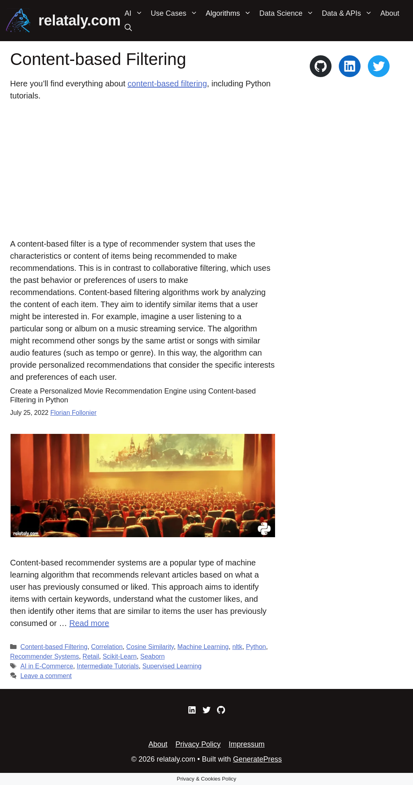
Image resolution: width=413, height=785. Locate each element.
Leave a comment (46, 675)
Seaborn (152, 656)
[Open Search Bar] (128, 28)
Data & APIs (349, 13)
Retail (91, 656)
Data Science (288, 13)
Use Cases (176, 13)
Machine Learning (203, 646)
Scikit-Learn (119, 656)
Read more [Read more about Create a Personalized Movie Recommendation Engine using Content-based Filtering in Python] (89, 623)
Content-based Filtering (54, 646)
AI (136, 13)
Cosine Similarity (150, 646)
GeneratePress (257, 759)
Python (256, 646)
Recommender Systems (44, 656)
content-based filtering (167, 83)
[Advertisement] (142, 170)
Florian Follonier (73, 412)
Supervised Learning (172, 666)
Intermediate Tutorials (108, 666)
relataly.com (79, 20)
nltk (237, 646)
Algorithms (230, 13)
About (389, 13)
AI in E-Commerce (47, 666)
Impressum (247, 744)
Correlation (107, 646)
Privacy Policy (198, 744)
